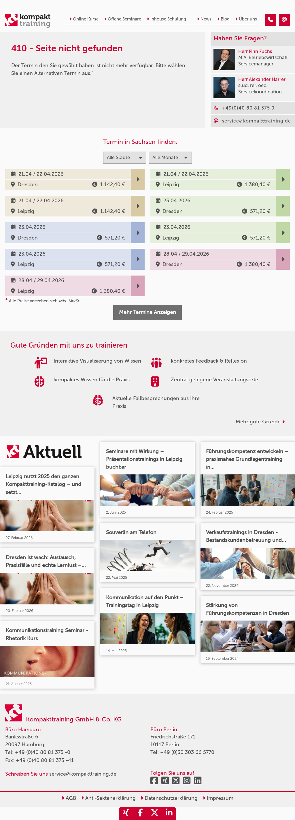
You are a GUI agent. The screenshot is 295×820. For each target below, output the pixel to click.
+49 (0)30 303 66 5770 (187, 752)
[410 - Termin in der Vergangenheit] (270, 20)
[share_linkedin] (169, 813)
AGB (69, 798)
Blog (223, 19)
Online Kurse (84, 19)
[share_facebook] (140, 813)
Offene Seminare (122, 19)
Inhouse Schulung (166, 19)
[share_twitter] (155, 813)
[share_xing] (126, 813)
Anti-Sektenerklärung (108, 798)
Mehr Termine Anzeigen (147, 312)
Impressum (218, 798)
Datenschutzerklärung (169, 798)
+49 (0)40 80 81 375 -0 (42, 752)
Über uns (246, 19)
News (204, 19)
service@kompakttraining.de (82, 774)
